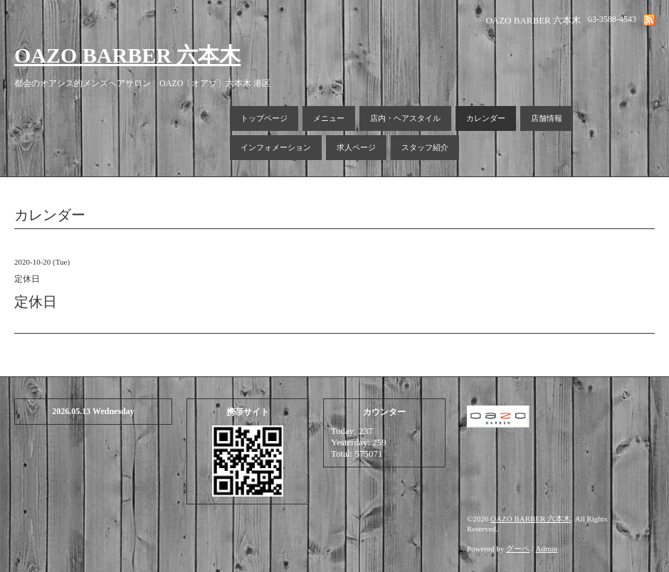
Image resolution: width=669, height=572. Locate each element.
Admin (547, 548)
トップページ (264, 118)
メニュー (328, 118)
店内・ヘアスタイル (405, 118)
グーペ (518, 548)
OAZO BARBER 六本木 (127, 55)
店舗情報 (546, 118)
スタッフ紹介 (424, 147)
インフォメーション (276, 147)
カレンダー (485, 118)
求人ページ (356, 147)
